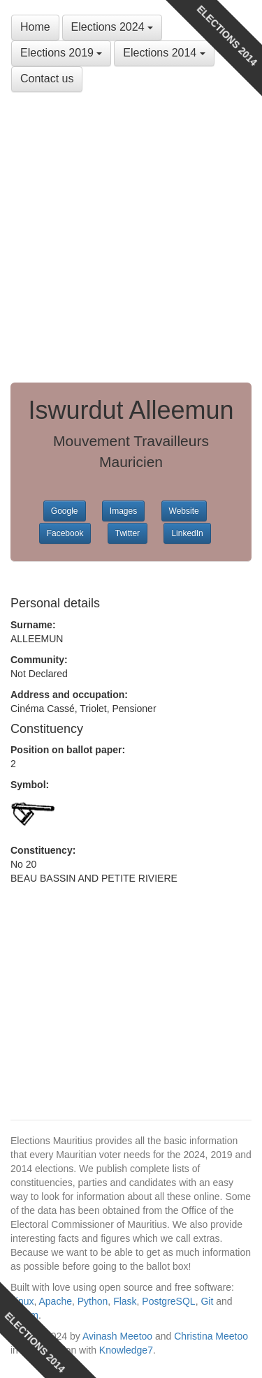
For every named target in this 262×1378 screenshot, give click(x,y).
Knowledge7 (126, 1350)
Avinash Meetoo (117, 1336)
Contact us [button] (46, 78)
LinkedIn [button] (187, 533)
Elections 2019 (61, 53)
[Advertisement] (131, 238)
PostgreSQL (168, 1301)
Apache (54, 1301)
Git (207, 1301)
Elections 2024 (112, 27)
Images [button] (123, 511)
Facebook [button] (65, 533)
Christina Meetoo (211, 1336)
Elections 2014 (164, 53)
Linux (22, 1301)
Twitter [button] (127, 533)
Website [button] (184, 511)
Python (93, 1301)
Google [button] (64, 511)
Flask (124, 1301)
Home (35, 27)
